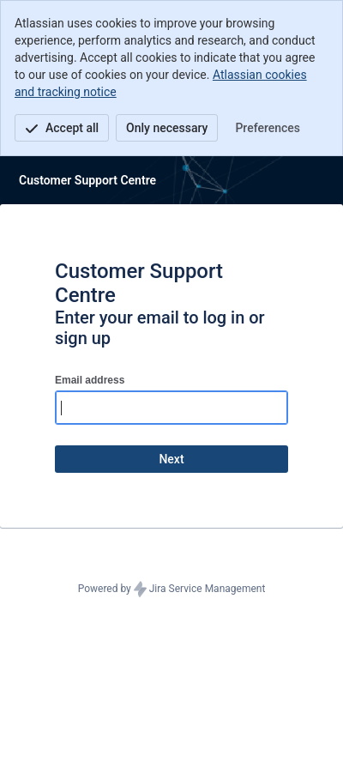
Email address (89, 380)
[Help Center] (87, 180)
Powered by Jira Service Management (172, 589)
